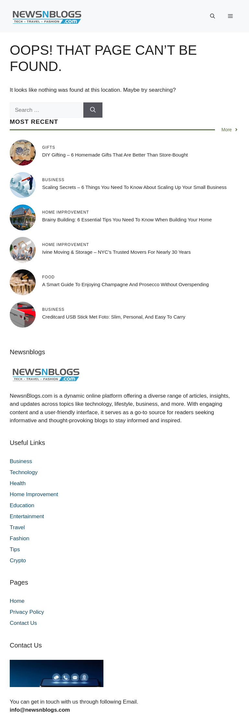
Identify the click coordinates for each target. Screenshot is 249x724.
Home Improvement (34, 494)
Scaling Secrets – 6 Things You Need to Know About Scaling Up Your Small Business (134, 187)
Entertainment (27, 516)
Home (17, 601)
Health (18, 483)
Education (22, 505)
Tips (15, 549)
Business (21, 461)
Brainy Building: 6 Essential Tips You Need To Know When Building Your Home (127, 219)
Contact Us (23, 623)
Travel (17, 527)
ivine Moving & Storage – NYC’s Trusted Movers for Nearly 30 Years (116, 252)
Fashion (19, 538)
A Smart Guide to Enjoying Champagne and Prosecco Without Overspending (125, 284)
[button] (212, 16)
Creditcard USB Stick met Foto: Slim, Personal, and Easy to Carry (113, 317)
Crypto (18, 560)
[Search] (92, 110)
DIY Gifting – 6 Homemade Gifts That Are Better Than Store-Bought (115, 155)
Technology (24, 472)
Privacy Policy (27, 612)
